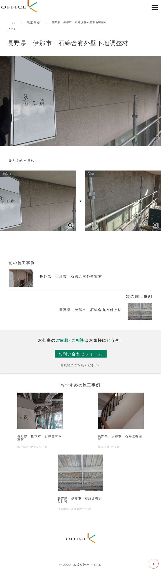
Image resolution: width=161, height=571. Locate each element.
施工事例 (33, 22)
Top (13, 22)
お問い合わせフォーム (81, 354)
